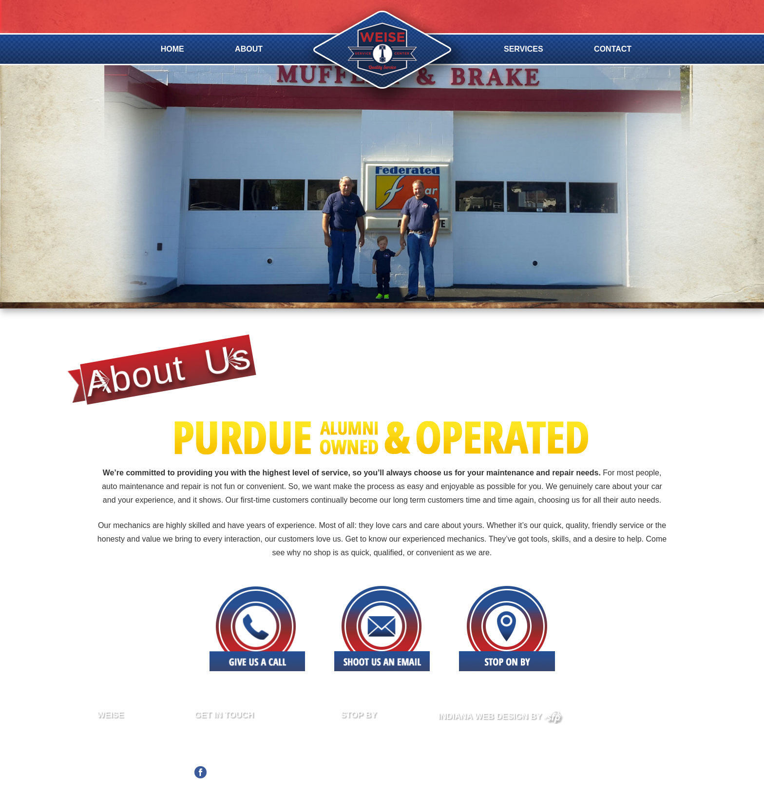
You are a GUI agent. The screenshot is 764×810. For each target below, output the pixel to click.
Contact (612, 49)
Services (523, 49)
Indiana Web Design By (501, 716)
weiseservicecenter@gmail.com (263, 752)
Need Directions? (367, 769)
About (249, 49)
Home (172, 49)
